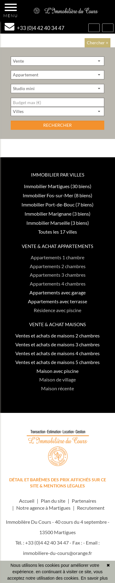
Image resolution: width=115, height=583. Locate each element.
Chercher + (97, 42)
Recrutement (91, 508)
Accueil (26, 501)
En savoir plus (94, 578)
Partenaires (84, 501)
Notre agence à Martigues (43, 508)
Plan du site (53, 501)
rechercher (57, 125)
